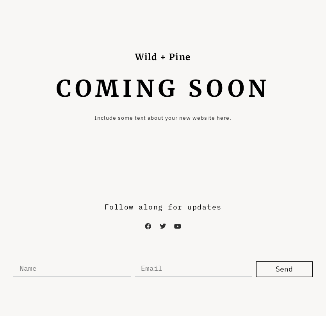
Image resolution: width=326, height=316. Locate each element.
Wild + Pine (163, 56)
